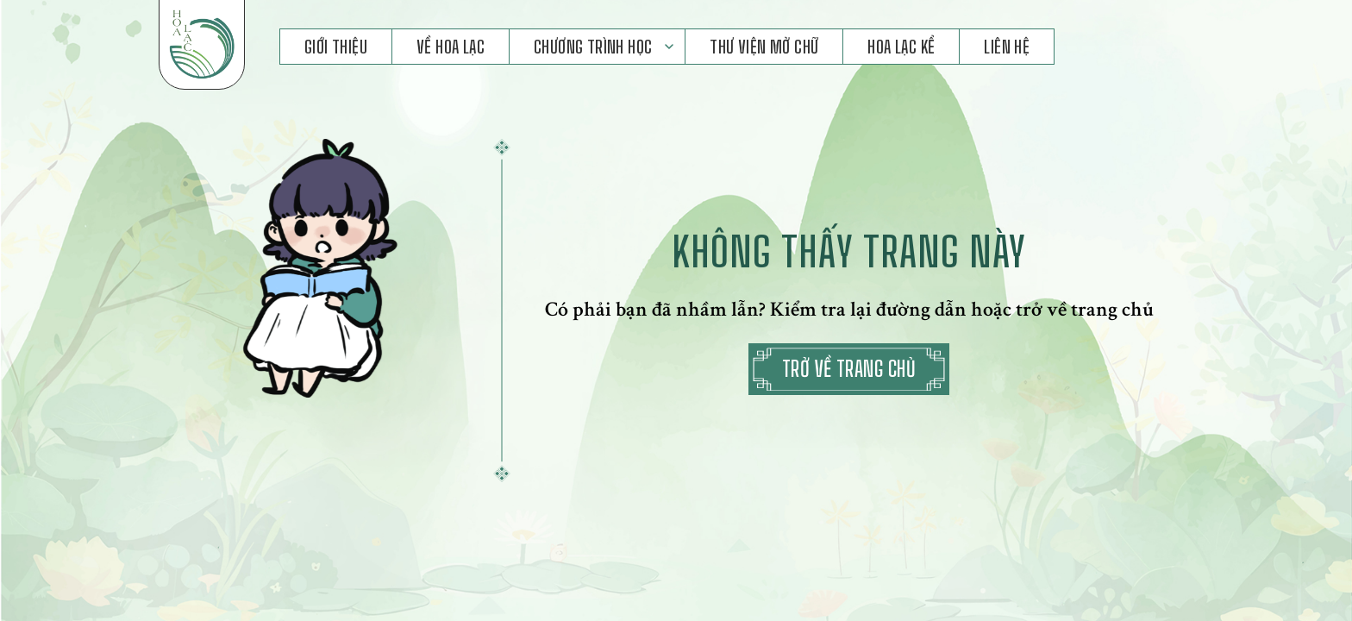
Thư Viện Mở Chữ (764, 46)
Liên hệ (1007, 46)
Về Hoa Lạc (450, 46)
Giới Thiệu (335, 46)
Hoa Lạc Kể (901, 46)
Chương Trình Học (593, 46)
